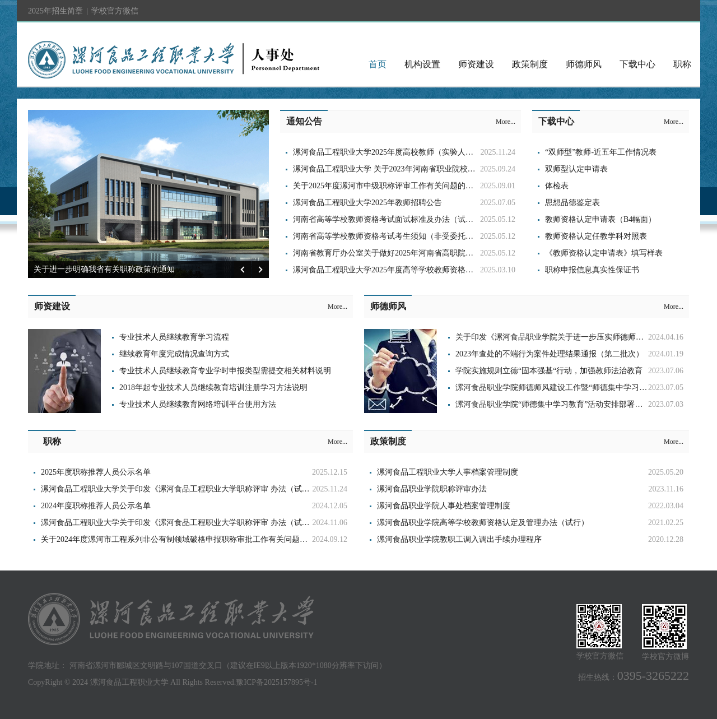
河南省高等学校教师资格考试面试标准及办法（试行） (387, 219)
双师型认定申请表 (576, 169)
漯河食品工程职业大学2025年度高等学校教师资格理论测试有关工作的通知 (422, 270)
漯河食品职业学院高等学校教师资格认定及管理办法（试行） (483, 522)
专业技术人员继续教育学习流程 (174, 337)
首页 (378, 64)
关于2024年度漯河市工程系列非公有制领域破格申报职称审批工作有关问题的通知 (182, 539)
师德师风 (584, 64)
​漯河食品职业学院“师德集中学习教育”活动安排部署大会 (552, 404)
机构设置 (422, 64)
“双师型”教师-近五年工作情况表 (601, 152)
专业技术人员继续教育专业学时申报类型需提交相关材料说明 (225, 371)
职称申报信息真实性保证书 (592, 270)
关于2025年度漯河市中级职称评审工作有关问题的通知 (387, 186)
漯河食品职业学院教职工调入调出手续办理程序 (459, 539)
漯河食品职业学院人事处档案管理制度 (443, 506)
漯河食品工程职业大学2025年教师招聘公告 (367, 202)
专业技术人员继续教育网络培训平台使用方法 (197, 404)
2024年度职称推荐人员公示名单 (96, 506)
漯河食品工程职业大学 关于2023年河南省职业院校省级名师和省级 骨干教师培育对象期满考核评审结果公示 (479, 169)
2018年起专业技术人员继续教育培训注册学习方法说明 (213, 387)
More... (505, 122)
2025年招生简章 (55, 11)
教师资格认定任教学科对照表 (596, 236)
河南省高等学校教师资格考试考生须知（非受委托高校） (391, 236)
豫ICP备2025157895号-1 (276, 682)
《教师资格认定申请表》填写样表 (604, 253)
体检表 (557, 186)
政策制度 (530, 64)
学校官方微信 (114, 14)
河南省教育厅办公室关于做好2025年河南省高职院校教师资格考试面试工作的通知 (434, 253)
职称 (682, 64)
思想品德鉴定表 (572, 202)
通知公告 (304, 121)
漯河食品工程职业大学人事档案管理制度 (447, 472)
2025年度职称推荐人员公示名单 (96, 472)
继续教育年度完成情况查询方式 (174, 354)
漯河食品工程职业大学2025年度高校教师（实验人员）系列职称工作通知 (418, 152)
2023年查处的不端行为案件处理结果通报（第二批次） (549, 354)
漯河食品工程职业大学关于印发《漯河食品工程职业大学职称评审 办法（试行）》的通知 (195, 489)
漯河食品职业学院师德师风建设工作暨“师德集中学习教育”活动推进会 (576, 387)
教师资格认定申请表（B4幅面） (600, 219)
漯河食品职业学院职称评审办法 (432, 489)
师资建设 (476, 64)
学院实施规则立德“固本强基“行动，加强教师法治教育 (548, 371)
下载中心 (637, 64)
